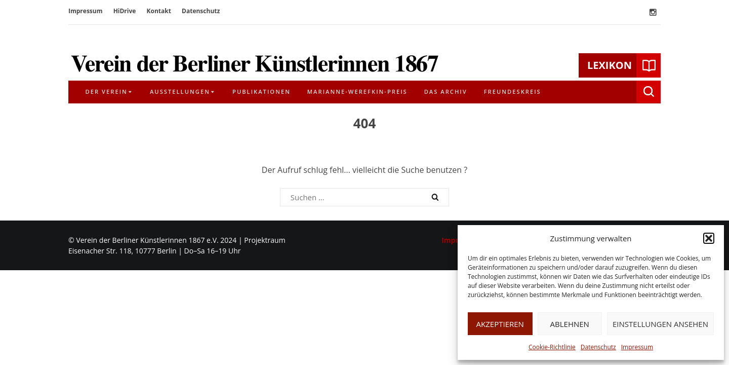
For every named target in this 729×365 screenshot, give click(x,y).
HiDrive (124, 11)
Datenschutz (598, 347)
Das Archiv (445, 91)
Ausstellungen (180, 91)
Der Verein (107, 91)
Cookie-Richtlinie (552, 347)
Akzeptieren (500, 324)
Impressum (637, 347)
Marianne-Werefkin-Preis (357, 91)
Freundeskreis (512, 91)
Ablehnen (569, 324)
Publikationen (261, 91)
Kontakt (159, 11)
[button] (709, 238)
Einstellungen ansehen (660, 324)
